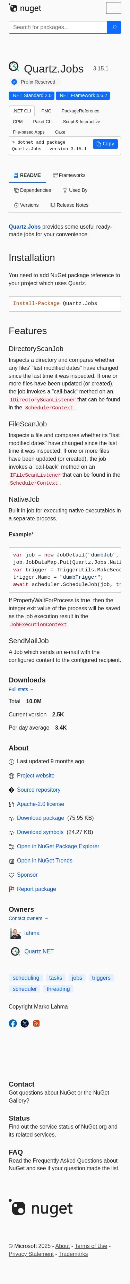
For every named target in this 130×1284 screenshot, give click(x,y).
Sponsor (27, 875)
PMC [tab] (46, 110)
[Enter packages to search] (58, 27)
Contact (21, 1084)
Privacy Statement (31, 1254)
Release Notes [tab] (70, 205)
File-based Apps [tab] (29, 132)
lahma (32, 933)
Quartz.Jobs (25, 227)
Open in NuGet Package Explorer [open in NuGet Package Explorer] (58, 846)
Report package (36, 889)
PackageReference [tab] (80, 110)
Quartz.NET (39, 951)
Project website (36, 776)
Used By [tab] (75, 190)
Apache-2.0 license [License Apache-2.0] (40, 804)
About (62, 1246)
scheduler (25, 989)
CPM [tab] (18, 121)
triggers (101, 978)
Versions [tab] (26, 205)
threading (58, 989)
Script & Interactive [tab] (81, 121)
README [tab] (27, 175)
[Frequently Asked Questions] (16, 1152)
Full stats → (21, 689)
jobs (77, 978)
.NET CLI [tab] (22, 110)
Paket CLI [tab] (42, 121)
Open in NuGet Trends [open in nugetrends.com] (44, 861)
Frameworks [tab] (69, 175)
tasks (55, 978)
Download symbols (40, 832)
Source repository (38, 790)
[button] (105, 144)
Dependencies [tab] (32, 190)
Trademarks (73, 1254)
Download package (40, 818)
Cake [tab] (60, 132)
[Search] (114, 27)
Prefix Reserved (38, 82)
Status (19, 1118)
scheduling (26, 978)
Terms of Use (91, 1246)
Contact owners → (29, 918)
